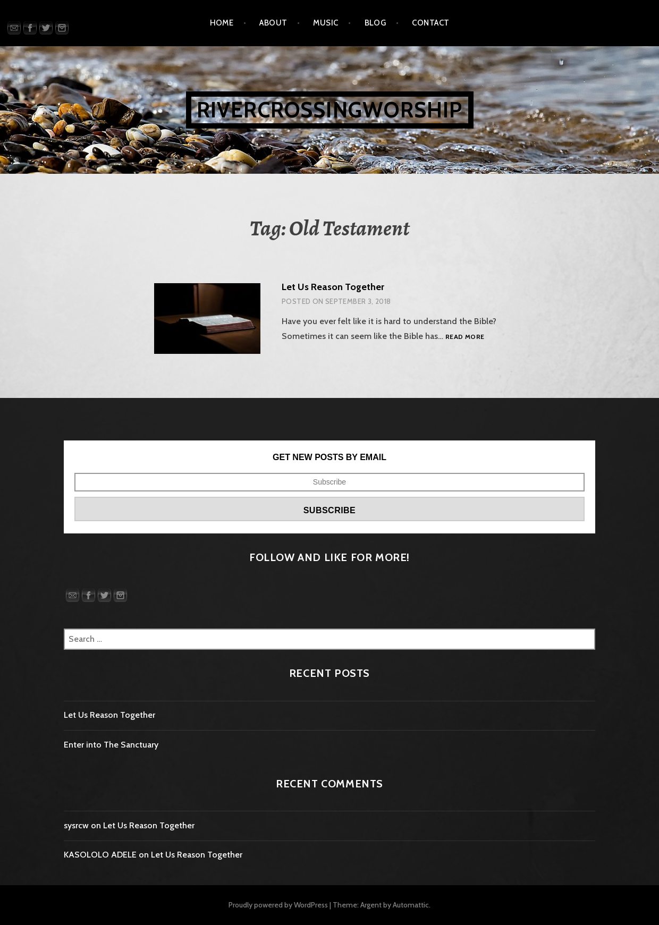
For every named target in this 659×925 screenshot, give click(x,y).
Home (222, 23)
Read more (464, 337)
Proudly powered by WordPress (278, 905)
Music (325, 23)
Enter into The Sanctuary (111, 745)
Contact (430, 23)
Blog (375, 23)
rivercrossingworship (330, 110)
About (273, 23)
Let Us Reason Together (333, 287)
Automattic (411, 905)
